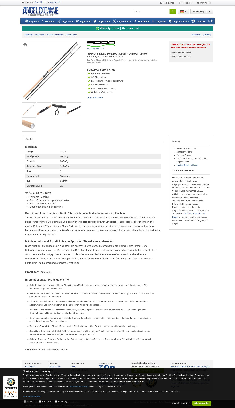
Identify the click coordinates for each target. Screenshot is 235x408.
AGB (73, 366)
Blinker (185, 366)
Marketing (63, 401)
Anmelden (39, 2)
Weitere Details (95, 98)
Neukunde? (55, 2)
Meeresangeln (203, 366)
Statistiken (46, 401)
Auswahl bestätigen (181, 403)
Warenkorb (203, 3)
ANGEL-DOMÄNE (42, 11)
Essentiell (30, 401)
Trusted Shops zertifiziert (187, 165)
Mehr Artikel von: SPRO (96, 49)
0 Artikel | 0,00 (202, 11)
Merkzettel (185, 3)
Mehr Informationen (32, 396)
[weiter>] (207, 35)
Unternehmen (55, 366)
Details (28, 139)
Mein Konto (166, 3)
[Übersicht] (196, 35)
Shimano (192, 366)
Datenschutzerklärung (77, 387)
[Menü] (16, 378)
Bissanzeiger (176, 366)
